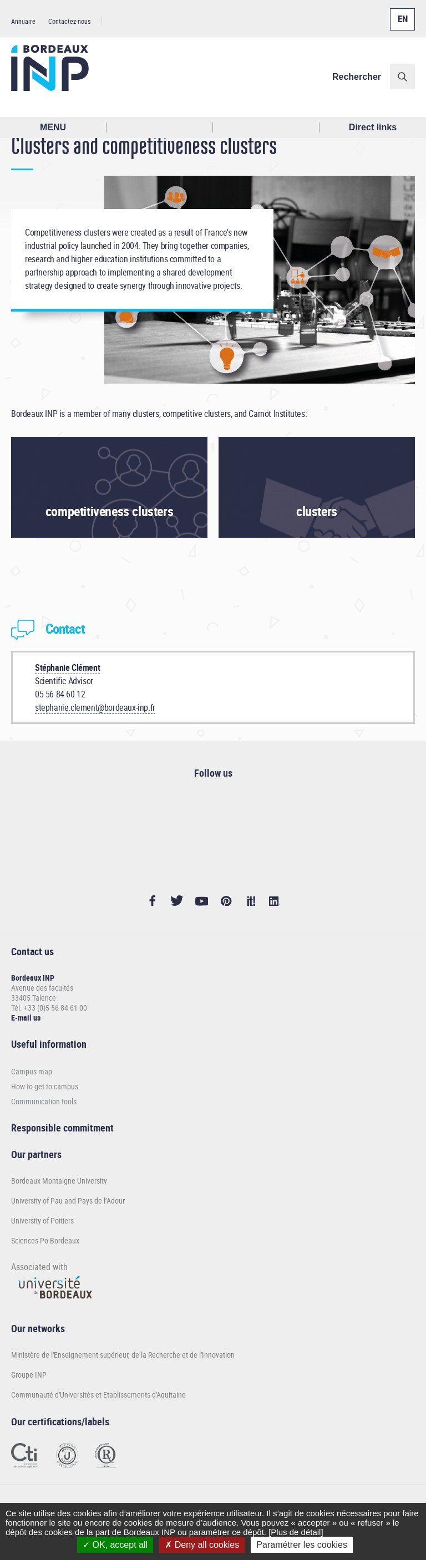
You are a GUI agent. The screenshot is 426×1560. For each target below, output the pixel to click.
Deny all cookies (202, 1544)
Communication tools (44, 1101)
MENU (53, 127)
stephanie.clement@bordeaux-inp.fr (95, 707)
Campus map (31, 1071)
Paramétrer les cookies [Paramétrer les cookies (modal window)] (301, 1544)
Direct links (373, 127)
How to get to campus (44, 1086)
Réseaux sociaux (266, 127)
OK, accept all (115, 1544)
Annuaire (23, 21)
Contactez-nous (69, 21)
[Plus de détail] (295, 1532)
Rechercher (356, 76)
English (399, 12)
